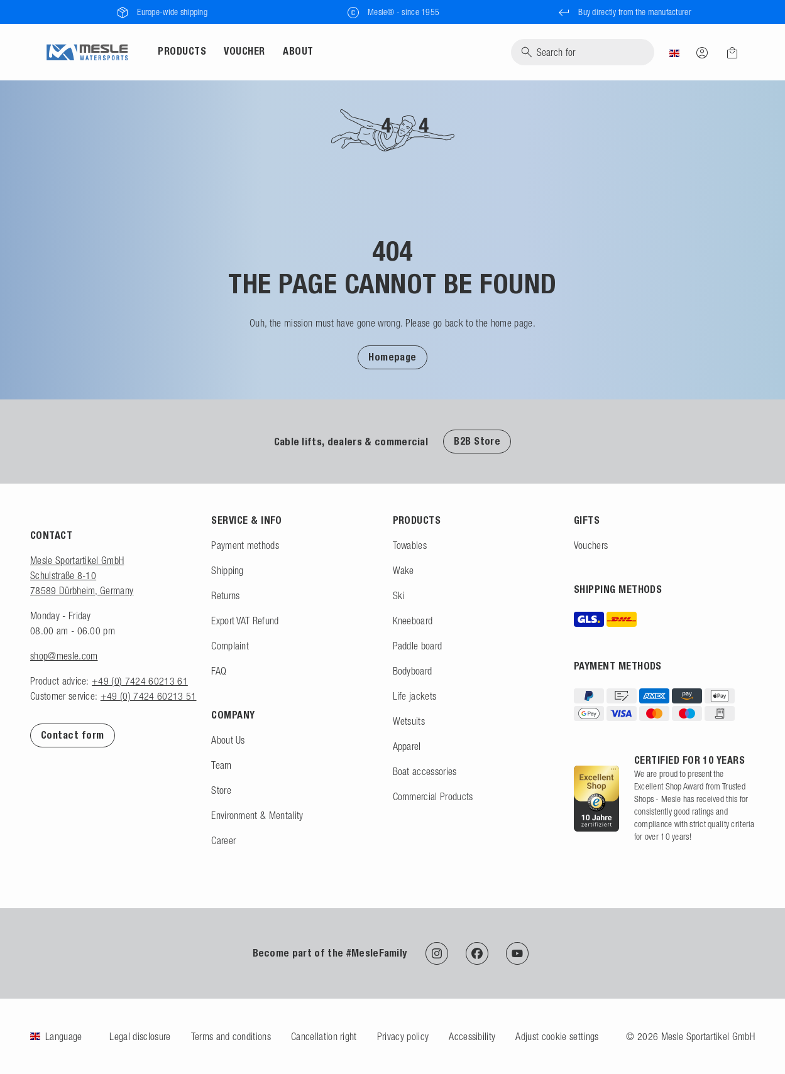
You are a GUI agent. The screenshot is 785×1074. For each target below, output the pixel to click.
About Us (228, 740)
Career (223, 840)
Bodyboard (412, 670)
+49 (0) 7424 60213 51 (149, 696)
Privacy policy (403, 1036)
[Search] (582, 52)
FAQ (218, 670)
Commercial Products (433, 796)
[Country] (674, 52)
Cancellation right (324, 1036)
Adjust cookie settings (556, 1036)
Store (221, 790)
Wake (403, 570)
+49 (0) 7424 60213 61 (140, 680)
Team (221, 765)
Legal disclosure (139, 1036)
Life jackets (415, 696)
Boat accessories (425, 771)
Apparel (407, 746)
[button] (392, 356)
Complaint (230, 645)
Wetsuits (409, 721)
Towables (410, 545)
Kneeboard (413, 620)
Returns (225, 595)
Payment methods (245, 545)
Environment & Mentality (257, 815)
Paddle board (417, 645)
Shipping (227, 570)
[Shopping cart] (728, 52)
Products (182, 51)
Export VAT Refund (244, 620)
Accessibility (472, 1036)
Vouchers (591, 545)
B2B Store (477, 441)
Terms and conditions (231, 1036)
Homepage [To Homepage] (392, 357)
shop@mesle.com (63, 655)
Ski (399, 595)
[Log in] (702, 52)
